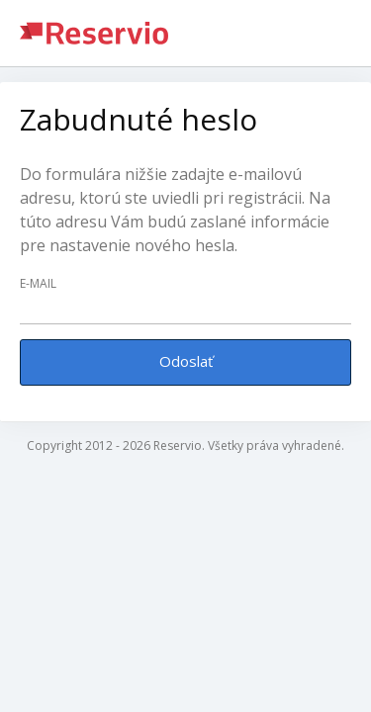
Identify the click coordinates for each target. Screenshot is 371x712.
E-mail (38, 284)
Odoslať (186, 361)
